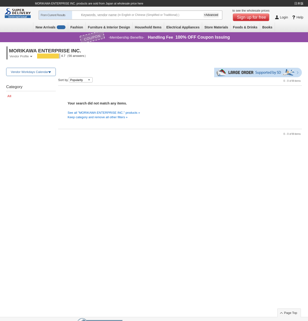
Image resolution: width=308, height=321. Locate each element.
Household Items (148, 27)
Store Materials (216, 27)
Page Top (290, 313)
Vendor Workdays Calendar (29, 72)
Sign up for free (251, 17)
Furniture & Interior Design (109, 27)
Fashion (76, 27)
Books (267, 27)
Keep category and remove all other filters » (98, 117)
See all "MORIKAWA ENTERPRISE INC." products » (104, 112)
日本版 (299, 3)
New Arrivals (51, 27)
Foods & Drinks (245, 27)
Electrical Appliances (183, 27)
